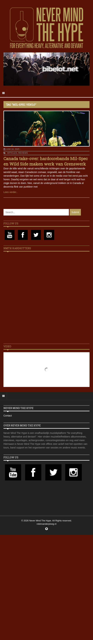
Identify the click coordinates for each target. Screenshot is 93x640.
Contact (7, 415)
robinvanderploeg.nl (46, 524)
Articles (12, 153)
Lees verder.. (10, 192)
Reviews (23, 153)
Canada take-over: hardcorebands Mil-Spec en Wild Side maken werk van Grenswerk (45, 161)
